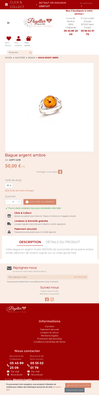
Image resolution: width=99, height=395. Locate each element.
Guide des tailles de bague (19, 191)
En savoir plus (86, 5)
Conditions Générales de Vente (49, 342)
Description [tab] (30, 242)
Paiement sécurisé (49, 329)
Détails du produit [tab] (63, 242)
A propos (49, 326)
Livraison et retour (49, 332)
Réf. (7, 160)
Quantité (10, 196)
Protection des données (49, 339)
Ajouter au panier (40, 201)
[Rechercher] (20, 52)
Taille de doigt (13, 180)
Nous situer (17, 374)
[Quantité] (13, 201)
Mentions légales (49, 335)
